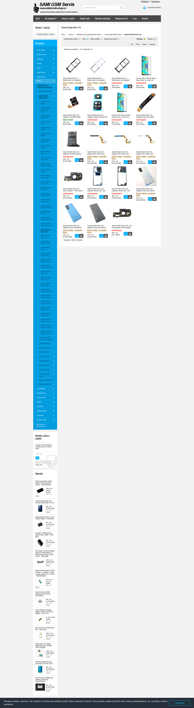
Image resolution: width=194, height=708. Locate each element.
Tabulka (150, 39)
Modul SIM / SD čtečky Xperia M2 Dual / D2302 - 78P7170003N (44, 645)
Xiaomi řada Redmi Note (113, 34)
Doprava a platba (68, 18)
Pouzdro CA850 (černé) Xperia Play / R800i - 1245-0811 (44, 535)
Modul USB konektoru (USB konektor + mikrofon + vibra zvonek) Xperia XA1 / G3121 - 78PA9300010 (45, 573)
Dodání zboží (85, 18)
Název (76, 39)
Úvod (38, 18)
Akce (138, 44)
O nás (135, 18)
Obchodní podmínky (102, 18)
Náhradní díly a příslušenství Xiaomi (89, 34)
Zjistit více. (39, 465)
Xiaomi (71, 34)
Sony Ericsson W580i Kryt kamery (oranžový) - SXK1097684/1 (44, 679)
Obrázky (140, 39)
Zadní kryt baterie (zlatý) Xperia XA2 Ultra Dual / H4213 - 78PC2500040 (43, 483)
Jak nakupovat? (51, 18)
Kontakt (145, 18)
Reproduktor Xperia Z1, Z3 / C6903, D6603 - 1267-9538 (44, 518)
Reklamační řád (121, 18)
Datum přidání (95, 39)
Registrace (155, 2)
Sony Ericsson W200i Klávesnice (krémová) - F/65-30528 (43, 594)
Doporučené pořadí (110, 39)
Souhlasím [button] (179, 703)
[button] (14, 704)
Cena (84, 39)
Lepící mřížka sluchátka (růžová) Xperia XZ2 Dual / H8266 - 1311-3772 (44, 611)
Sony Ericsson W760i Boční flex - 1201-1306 (44, 628)
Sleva (145, 44)
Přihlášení (145, 2)
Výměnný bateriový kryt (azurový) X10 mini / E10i (43, 662)
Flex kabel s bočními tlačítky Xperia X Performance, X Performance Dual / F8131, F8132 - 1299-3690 (45, 553)
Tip (132, 44)
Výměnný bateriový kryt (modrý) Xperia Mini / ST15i (44, 502)
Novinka (152, 44)
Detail (37, 496)
